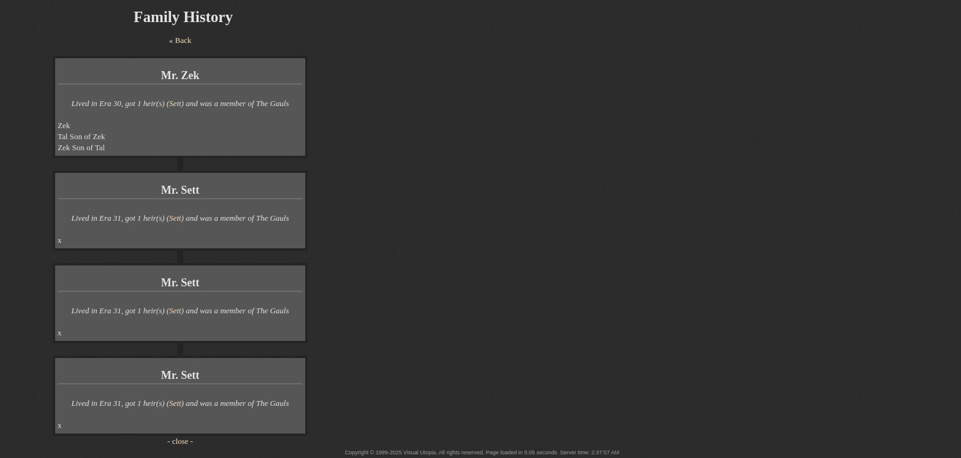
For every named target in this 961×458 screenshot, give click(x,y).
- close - (180, 441)
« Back (180, 40)
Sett (175, 103)
